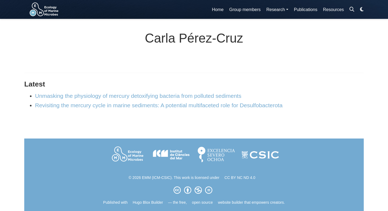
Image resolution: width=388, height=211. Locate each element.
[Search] (351, 9)
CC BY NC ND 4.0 (239, 177)
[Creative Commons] (194, 189)
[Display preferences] (362, 9)
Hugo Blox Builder (148, 202)
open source (202, 202)
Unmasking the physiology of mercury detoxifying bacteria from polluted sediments (138, 96)
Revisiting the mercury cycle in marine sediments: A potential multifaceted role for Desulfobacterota (159, 105)
